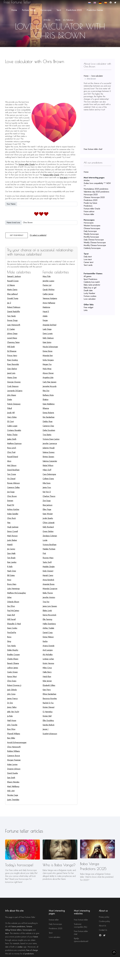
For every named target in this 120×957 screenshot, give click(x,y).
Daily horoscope (90, 231)
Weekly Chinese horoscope (95, 242)
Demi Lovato (48, 333)
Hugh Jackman (12, 527)
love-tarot (63, 177)
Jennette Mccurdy (49, 386)
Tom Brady (11, 557)
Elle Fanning (47, 619)
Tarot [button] (58, 10)
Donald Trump (12, 298)
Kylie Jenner (47, 681)
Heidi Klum (47, 676)
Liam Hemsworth (13, 324)
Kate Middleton (49, 404)
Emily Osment (48, 571)
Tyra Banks (47, 434)
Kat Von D (47, 491)
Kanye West (12, 676)
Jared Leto (11, 373)
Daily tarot (88, 256)
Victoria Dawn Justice (51, 439)
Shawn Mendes (13, 782)
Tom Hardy (11, 316)
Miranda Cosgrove (50, 588)
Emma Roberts (48, 412)
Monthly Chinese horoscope (95, 245)
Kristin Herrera (48, 663)
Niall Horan (11, 720)
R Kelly (10, 566)
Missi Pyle (47, 276)
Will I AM (11, 790)
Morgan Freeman (14, 760)
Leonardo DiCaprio (14, 390)
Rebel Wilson (48, 465)
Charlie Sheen (12, 659)
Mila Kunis (47, 483)
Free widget (88, 307)
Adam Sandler (12, 513)
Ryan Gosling (12, 360)
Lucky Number (89, 293)
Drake (9, 399)
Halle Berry (47, 672)
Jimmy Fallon (12, 707)
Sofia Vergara (48, 360)
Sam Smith (11, 777)
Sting (9, 641)
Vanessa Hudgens (50, 298)
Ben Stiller (11, 738)
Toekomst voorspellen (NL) (80, 925)
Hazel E (46, 311)
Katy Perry (47, 689)
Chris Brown (12, 496)
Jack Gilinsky (12, 689)
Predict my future (90, 203)
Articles (87, 180)
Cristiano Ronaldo (14, 430)
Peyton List (47, 285)
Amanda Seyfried (49, 324)
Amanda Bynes (48, 584)
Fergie (45, 320)
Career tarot (88, 262)
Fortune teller (89, 214)
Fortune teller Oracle (92, 208)
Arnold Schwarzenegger (16, 742)
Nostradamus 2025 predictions (96, 189)
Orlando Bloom (13, 601)
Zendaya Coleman (50, 535)
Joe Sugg (10, 491)
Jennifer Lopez (48, 280)
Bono (9, 637)
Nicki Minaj (47, 368)
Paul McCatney (13, 610)
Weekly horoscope (91, 234)
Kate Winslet (48, 513)
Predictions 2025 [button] (74, 10)
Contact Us (103, 930)
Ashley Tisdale (48, 628)
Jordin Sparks (48, 518)
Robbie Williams (13, 751)
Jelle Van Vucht (13, 711)
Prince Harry (12, 355)
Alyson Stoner (48, 373)
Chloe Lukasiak (48, 522)
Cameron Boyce (13, 755)
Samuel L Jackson (14, 276)
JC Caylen (11, 329)
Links (86, 310)
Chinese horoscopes (92, 228)
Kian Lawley (11, 562)
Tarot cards (88, 265)
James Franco (12, 698)
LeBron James (12, 667)
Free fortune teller (81, 919)
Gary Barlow (12, 368)
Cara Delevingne (49, 474)
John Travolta (12, 724)
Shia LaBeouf (12, 294)
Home (14, 10)
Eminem (10, 500)
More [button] (57, 19)
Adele (45, 316)
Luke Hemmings (13, 588)
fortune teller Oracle (27, 164)
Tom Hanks (11, 645)
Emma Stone (47, 351)
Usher (9, 597)
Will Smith (11, 346)
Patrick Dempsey (14, 404)
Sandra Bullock (48, 724)
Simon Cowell (12, 531)
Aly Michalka (47, 654)
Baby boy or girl (90, 287)
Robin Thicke (12, 434)
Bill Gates (11, 575)
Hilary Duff (47, 469)
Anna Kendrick (48, 579)
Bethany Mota (48, 395)
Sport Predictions (90, 279)
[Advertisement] (41, 81)
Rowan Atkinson (13, 483)
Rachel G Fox (48, 702)
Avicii (9, 579)
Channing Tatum (13, 342)
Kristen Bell (47, 716)
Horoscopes (89, 222)
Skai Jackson (47, 505)
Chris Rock (11, 518)
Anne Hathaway (49, 302)
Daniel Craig (47, 632)
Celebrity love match (92, 282)
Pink (44, 553)
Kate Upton (47, 342)
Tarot (50, 932)
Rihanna (46, 408)
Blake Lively (47, 610)
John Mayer (11, 395)
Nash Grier (11, 571)
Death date (88, 290)
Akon (9, 461)
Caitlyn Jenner (48, 294)
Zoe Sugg (47, 500)
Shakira (45, 399)
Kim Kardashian (48, 417)
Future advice (89, 211)
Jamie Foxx (47, 487)
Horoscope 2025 (91, 194)
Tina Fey (46, 601)
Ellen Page (47, 509)
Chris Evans (11, 681)
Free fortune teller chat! (93, 149)
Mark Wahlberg (13, 786)
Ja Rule (10, 716)
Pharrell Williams (13, 733)
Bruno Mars (11, 584)
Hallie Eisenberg (49, 623)
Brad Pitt (10, 505)
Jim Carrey (11, 549)
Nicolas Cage (12, 795)
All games (87, 276)
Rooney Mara (48, 557)
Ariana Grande (48, 645)
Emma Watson (48, 637)
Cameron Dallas (13, 487)
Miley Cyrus (47, 667)
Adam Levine (12, 764)
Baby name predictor (92, 284)
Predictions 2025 (90, 200)
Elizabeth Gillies (49, 685)
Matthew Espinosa (14, 443)
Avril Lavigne (48, 650)
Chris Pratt (11, 452)
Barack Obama (13, 663)
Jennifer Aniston (49, 597)
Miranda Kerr (48, 355)
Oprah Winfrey (48, 289)
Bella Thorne (48, 593)
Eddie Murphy (12, 650)
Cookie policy (104, 921)
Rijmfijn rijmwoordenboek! (81, 940)
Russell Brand (12, 456)
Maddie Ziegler (49, 566)
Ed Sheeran (11, 351)
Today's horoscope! (19, 865)
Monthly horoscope (91, 237)
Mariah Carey (48, 575)
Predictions (88, 205)
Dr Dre (10, 702)
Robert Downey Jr (14, 685)
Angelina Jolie (48, 377)
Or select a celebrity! (38, 235)
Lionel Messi (12, 338)
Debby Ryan (47, 421)
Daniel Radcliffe (13, 311)
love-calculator (97, 76)
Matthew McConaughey (16, 593)
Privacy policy (104, 917)
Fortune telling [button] (28, 10)
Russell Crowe (13, 280)
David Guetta (12, 773)
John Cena (11, 694)
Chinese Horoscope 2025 (94, 197)
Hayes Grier (12, 377)
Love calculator (90, 299)
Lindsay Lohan (48, 659)
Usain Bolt (11, 615)
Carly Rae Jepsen (49, 382)
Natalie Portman (49, 549)
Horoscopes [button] (45, 10)
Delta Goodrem (49, 430)
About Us (102, 925)
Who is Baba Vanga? (59, 865)
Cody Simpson (13, 386)
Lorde (45, 540)
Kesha (45, 641)
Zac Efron (11, 606)
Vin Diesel (11, 478)
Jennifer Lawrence (50, 443)
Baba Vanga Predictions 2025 (93, 866)
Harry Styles (12, 417)
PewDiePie (11, 632)
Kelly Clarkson (48, 338)
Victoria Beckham (49, 544)
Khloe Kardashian (49, 694)
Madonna (46, 307)
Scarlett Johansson (50, 733)
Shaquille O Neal (14, 623)
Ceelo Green (12, 672)
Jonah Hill (11, 412)
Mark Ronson (12, 535)
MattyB (10, 544)
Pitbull (9, 408)
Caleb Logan (12, 425)
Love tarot (88, 259)
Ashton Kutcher (13, 509)
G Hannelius (47, 711)
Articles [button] (46, 19)
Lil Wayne (11, 285)
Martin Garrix (12, 289)
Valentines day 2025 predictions (96, 191)
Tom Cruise (11, 474)
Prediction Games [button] (95, 10)
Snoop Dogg (12, 320)
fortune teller (54, 919)
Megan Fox (47, 364)
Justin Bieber (12, 540)
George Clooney (14, 382)
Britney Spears (48, 456)
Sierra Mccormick (49, 615)
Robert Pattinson (13, 307)
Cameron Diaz (48, 425)
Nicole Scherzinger (50, 346)
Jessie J (45, 729)
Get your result (16, 235)
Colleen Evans (48, 478)
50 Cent (10, 421)
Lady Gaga (47, 329)
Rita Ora (46, 390)
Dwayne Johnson (13, 768)
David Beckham (13, 469)
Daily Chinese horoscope (94, 239)
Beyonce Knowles (50, 698)
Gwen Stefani (48, 531)
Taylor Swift (47, 562)
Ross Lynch (11, 447)
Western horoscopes (92, 225)
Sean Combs (12, 628)
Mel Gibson (11, 465)
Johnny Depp (12, 333)
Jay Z (9, 302)
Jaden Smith (11, 439)
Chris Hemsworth (14, 746)
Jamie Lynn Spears (50, 606)
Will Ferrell (11, 619)
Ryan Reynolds (13, 364)
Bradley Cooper (13, 654)
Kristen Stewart (48, 707)
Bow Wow (11, 729)
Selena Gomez (48, 452)
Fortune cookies (90, 296)
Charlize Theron (49, 496)
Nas (8, 522)
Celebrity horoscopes (92, 248)
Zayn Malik (11, 553)
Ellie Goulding (48, 720)
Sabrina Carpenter (50, 461)
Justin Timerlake (13, 799)
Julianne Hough (49, 447)
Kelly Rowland (48, 527)
